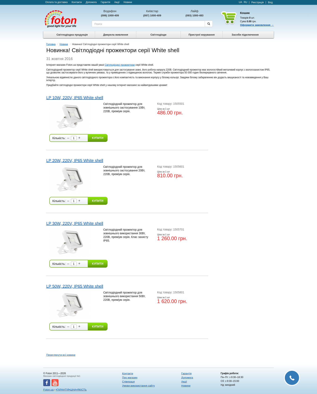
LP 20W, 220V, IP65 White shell (74, 160)
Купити (97, 137)
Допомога (91, 2)
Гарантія (105, 2)
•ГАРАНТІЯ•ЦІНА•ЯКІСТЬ (71, 389)
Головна (51, 44)
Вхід (270, 2)
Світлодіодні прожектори (120, 64)
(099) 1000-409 (110, 15)
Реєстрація (257, 2)
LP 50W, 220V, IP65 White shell (74, 286)
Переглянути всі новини (60, 354)
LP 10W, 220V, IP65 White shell (74, 97)
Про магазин (129, 377)
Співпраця (128, 381)
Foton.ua (48, 389)
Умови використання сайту (138, 385)
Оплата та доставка (56, 2)
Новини (128, 2)
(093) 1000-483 (194, 15)
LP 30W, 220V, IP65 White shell (74, 223)
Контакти (77, 2)
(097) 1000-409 (152, 15)
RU (245, 2)
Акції (116, 2)
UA (240, 2)
